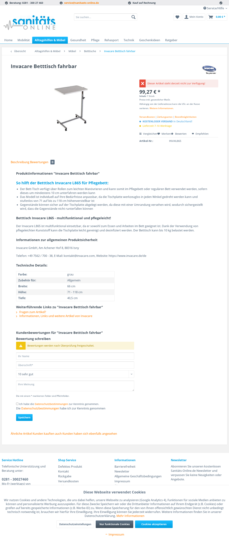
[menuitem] (105, 18)
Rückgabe (64, 476)
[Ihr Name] (75, 356)
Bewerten (179, 133)
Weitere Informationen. (162, 108)
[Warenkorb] (217, 17)
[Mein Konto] (194, 17)
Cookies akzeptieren (154, 524)
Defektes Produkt (70, 467)
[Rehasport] (111, 40)
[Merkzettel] (177, 17)
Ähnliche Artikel (21, 434)
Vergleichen (148, 133)
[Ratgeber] (171, 40)
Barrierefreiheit (124, 467)
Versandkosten (147, 116)
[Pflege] (95, 40)
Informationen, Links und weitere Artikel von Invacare (54, 316)
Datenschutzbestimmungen (51, 404)
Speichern (24, 417)
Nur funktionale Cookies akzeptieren (114, 525)
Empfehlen (200, 133)
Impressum (122, 481)
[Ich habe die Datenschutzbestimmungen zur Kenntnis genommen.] (17, 404)
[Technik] (129, 40)
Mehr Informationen (130, 516)
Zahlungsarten (165, 116)
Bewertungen (42, 162)
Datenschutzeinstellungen (75, 524)
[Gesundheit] (78, 40)
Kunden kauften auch (47, 434)
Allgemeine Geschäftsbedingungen (138, 476)
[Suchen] (133, 17)
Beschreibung (20, 162)
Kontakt (63, 471)
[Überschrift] (75, 365)
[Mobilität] (23, 40)
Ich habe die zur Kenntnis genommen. (59, 404)
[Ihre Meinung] (75, 386)
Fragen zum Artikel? (31, 312)
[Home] (8, 40)
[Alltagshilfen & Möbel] (50, 40)
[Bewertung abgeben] (75, 374)
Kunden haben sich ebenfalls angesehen (89, 434)
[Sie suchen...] (105, 17)
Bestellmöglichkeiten (186, 116)
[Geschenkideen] (150, 40)
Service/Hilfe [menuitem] (214, 8)
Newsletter (121, 471)
